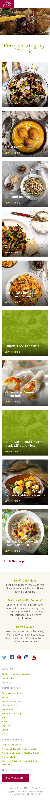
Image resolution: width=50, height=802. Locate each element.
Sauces (5, 717)
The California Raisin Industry (16, 674)
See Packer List (15, 778)
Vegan (5, 697)
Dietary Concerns (10, 705)
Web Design (22, 794)
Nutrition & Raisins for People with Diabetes (22, 753)
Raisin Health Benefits (12, 745)
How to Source (11, 770)
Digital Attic (36, 794)
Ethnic (5, 730)
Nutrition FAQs (9, 757)
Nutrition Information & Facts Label (19, 749)
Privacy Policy (38, 788)
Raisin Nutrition (12, 739)
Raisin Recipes (11, 687)
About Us (7, 668)
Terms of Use (23, 788)
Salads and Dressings (12, 713)
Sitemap (9, 788)
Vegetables (7, 725)
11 (10, 561)
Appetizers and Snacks (12, 693)
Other (4, 733)
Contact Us (7, 682)
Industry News (8, 678)
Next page (18, 561)
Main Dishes (7, 709)
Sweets (5, 721)
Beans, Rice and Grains (12, 701)
